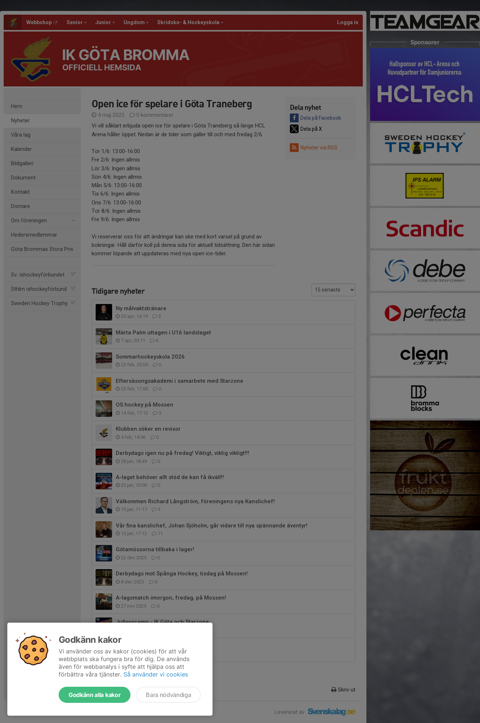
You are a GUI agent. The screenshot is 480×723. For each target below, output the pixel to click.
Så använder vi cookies (155, 674)
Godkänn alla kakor (95, 694)
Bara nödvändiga (168, 694)
